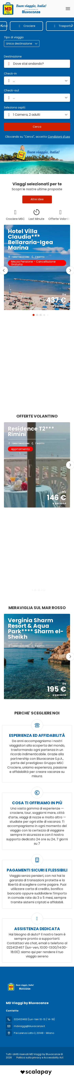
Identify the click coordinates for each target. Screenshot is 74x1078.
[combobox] (37, 64)
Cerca (37, 127)
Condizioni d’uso (59, 137)
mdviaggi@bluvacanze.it (29, 1026)
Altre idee (37, 199)
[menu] (68, 8)
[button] (2, 25)
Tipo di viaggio (14, 37)
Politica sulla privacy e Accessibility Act (39, 1057)
